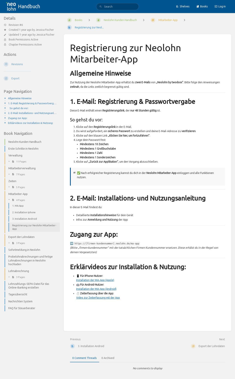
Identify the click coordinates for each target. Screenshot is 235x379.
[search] (117, 6)
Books (202, 6)
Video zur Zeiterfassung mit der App (98, 297)
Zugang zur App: (17, 118)
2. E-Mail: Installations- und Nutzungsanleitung (33, 113)
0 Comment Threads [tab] (84, 358)
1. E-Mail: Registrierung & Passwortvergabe (33, 103)
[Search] (100, 6)
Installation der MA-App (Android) (96, 288)
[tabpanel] (147, 368)
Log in (220, 6)
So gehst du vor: (19, 108)
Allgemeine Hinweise (19, 98)
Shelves (183, 6)
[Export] (31, 78)
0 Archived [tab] (107, 358)
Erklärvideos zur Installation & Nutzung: (30, 123)
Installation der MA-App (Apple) (95, 280)
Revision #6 (13, 24)
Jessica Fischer (45, 29)
